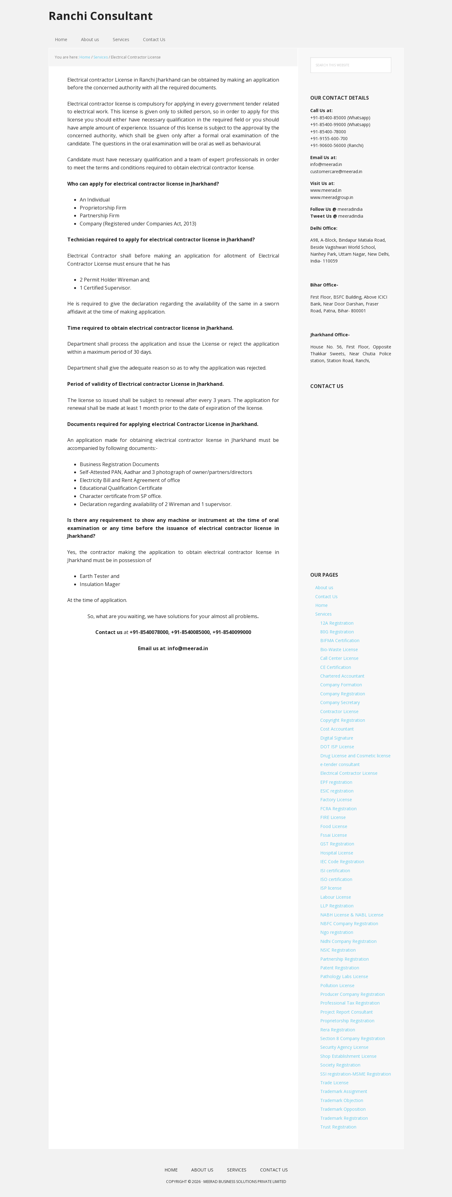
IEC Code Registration (342, 861)
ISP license (331, 888)
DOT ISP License (337, 747)
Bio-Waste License (339, 649)
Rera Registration (337, 1030)
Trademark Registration (344, 1118)
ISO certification (336, 879)
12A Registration (337, 623)
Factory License (336, 799)
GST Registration (337, 844)
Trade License (334, 1083)
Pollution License (337, 985)
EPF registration (336, 782)
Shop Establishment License (348, 1056)
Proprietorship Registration (347, 1021)
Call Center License (339, 658)
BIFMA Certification (339, 640)
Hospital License (336, 853)
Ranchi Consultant (101, 15)
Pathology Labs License (344, 976)
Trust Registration (338, 1127)
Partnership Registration (344, 959)
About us (324, 587)
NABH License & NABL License (351, 915)
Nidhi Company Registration (348, 941)
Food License (333, 826)
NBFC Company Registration (349, 923)
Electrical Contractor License (349, 773)
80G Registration (337, 632)
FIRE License (333, 817)
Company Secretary (340, 702)
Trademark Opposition (343, 1109)
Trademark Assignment (343, 1091)
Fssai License (333, 835)
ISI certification (335, 870)
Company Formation (341, 685)
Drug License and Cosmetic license (355, 756)
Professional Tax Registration (350, 1003)
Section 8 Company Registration (352, 1038)
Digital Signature (336, 738)
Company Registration (342, 694)
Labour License (335, 897)
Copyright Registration (342, 720)
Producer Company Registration (352, 994)
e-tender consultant (340, 764)
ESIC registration (337, 791)
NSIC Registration (338, 950)
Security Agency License (344, 1047)
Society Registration (340, 1065)
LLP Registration (337, 906)
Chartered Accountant (342, 676)
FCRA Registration (338, 808)
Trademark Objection (341, 1100)
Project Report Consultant (346, 1012)
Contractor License (339, 711)
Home (321, 605)
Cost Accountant (337, 729)
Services (323, 614)
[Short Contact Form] (350, 473)
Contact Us (326, 596)
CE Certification (335, 667)
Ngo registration (336, 932)
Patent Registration (339, 968)
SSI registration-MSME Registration (355, 1074)
